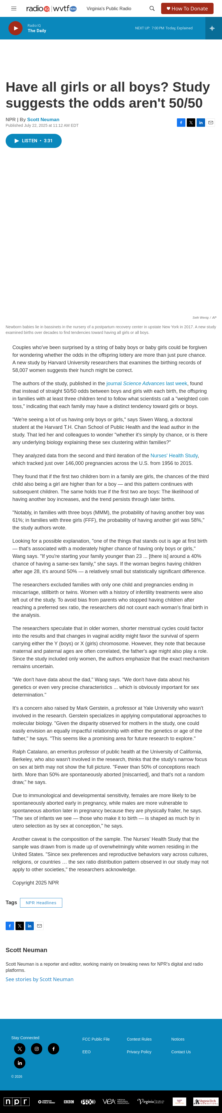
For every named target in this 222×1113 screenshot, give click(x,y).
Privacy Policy (139, 1052)
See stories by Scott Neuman (40, 979)
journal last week (146, 383)
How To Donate (190, 9)
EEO (86, 1052)
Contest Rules (139, 1039)
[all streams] (213, 28)
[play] (15, 28)
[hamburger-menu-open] (13, 8)
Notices (178, 1039)
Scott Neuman (43, 119)
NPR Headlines (41, 903)
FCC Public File (96, 1039)
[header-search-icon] (152, 8)
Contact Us (181, 1052)
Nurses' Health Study (173, 455)
